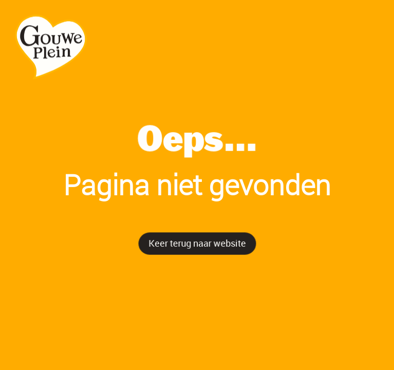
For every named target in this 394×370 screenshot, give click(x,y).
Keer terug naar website (197, 243)
